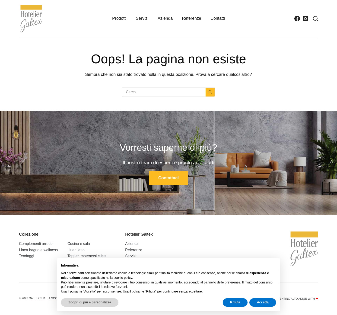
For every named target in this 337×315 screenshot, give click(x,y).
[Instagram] (305, 18)
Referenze (191, 18)
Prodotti (119, 18)
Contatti (217, 18)
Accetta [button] (263, 302)
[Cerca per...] (164, 92)
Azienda (165, 18)
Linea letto (76, 250)
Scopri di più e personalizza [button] (89, 302)
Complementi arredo (36, 244)
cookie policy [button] (123, 278)
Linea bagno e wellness (38, 250)
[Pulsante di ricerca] (210, 92)
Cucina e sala (78, 244)
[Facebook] (297, 18)
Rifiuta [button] (235, 302)
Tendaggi (26, 256)
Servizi (142, 18)
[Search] (315, 18)
